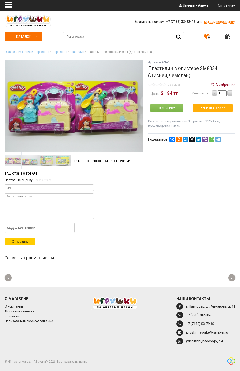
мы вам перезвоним (219, 21)
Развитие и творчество (33, 52)
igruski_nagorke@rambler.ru (207, 332)
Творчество (59, 52)
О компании (14, 306)
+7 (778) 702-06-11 (200, 315)
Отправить (20, 241)
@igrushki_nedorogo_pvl (204, 341)
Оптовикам (226, 5)
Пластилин (77, 52)
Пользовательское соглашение (29, 321)
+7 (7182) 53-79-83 (200, 324)
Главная (10, 52)
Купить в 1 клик (212, 107)
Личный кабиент (193, 5)
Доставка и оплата (19, 311)
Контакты (12, 316)
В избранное (222, 85)
